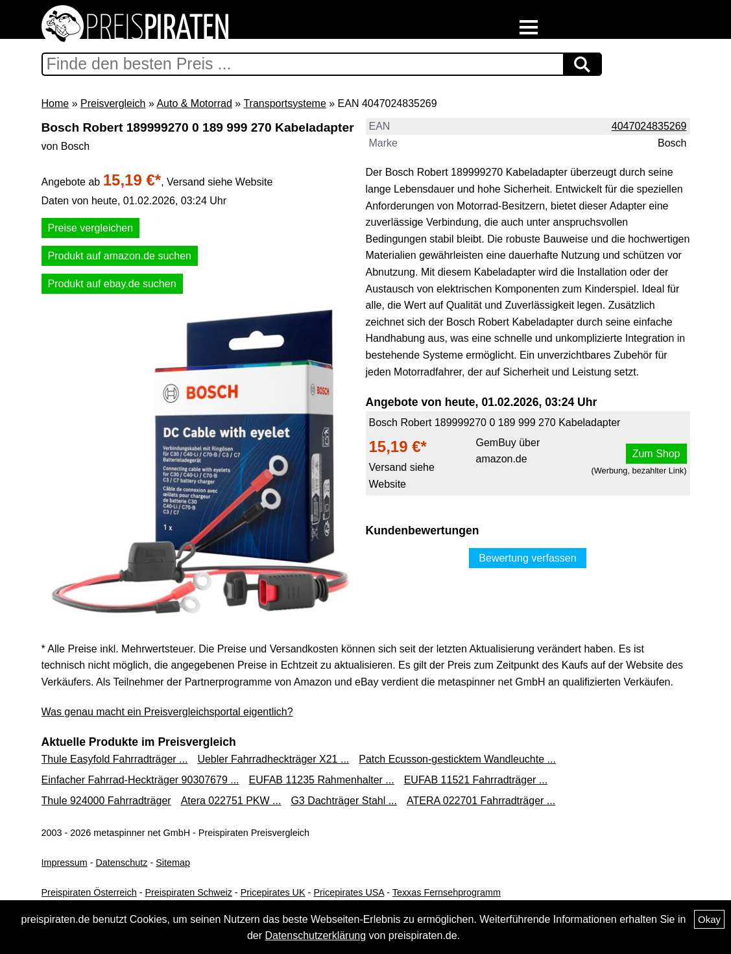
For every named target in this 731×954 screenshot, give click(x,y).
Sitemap (173, 862)
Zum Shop (656, 453)
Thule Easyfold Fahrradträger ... (115, 759)
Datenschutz (121, 862)
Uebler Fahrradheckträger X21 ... (273, 759)
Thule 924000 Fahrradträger (106, 800)
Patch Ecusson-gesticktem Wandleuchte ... (457, 759)
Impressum (65, 862)
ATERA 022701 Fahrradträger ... (481, 800)
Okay (709, 919)
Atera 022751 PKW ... (231, 800)
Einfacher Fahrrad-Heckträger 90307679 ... (140, 779)
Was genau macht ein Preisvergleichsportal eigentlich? (167, 711)
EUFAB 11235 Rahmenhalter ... (321, 779)
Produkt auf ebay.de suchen (112, 283)
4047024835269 (649, 126)
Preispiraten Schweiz (188, 892)
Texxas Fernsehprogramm (446, 892)
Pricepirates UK (273, 892)
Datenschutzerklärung (315, 935)
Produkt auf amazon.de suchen (119, 255)
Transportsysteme (284, 103)
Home (55, 103)
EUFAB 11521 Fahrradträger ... (475, 779)
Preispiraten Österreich (89, 892)
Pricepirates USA (348, 892)
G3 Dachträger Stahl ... (344, 800)
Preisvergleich (112, 103)
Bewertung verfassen (527, 558)
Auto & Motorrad (194, 103)
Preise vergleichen (91, 227)
